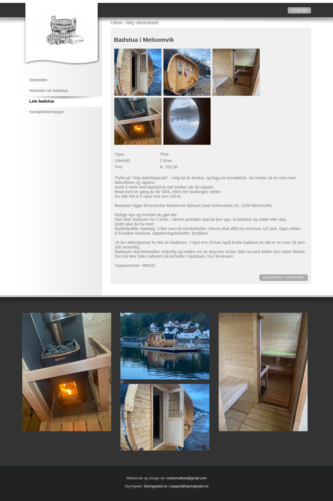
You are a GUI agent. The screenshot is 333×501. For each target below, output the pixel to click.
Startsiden (38, 80)
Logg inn (299, 10)
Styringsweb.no (155, 486)
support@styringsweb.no (189, 486)
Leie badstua (41, 101)
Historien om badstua (48, 90)
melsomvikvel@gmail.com (186, 478)
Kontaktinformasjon (46, 112)
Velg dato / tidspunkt (283, 278)
